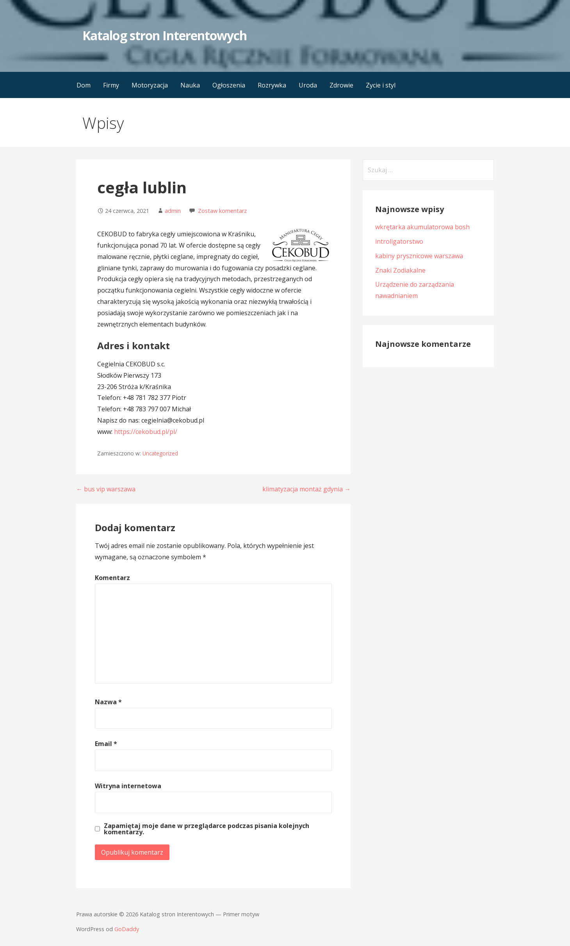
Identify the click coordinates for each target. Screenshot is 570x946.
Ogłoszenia (228, 85)
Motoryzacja (150, 85)
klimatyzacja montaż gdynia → (306, 489)
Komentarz (112, 577)
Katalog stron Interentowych (164, 35)
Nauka (190, 85)
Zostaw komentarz (222, 210)
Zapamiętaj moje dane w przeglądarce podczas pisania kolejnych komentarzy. (206, 829)
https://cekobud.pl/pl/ (145, 431)
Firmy (111, 85)
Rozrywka (272, 85)
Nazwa (108, 702)
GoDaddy (126, 929)
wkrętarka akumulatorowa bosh (422, 227)
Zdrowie (341, 85)
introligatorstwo (399, 241)
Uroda (308, 85)
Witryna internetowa (128, 786)
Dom (84, 85)
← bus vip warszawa (105, 489)
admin (173, 210)
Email (106, 743)
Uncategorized (160, 453)
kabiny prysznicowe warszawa (419, 256)
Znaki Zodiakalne (400, 270)
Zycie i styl (380, 85)
